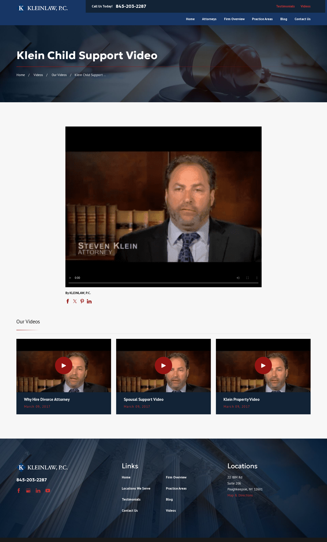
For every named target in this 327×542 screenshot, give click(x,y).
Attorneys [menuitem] (209, 19)
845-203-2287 (131, 6)
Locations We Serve (136, 488)
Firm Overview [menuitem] (234, 19)
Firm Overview (176, 477)
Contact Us (130, 510)
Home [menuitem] (190, 19)
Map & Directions (240, 495)
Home (126, 477)
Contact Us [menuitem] (303, 19)
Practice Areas (176, 488)
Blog (169, 499)
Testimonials (285, 6)
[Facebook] (18, 490)
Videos (306, 6)
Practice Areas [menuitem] (262, 19)
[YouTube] (47, 490)
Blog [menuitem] (283, 19)
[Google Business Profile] (28, 490)
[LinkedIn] (38, 490)
